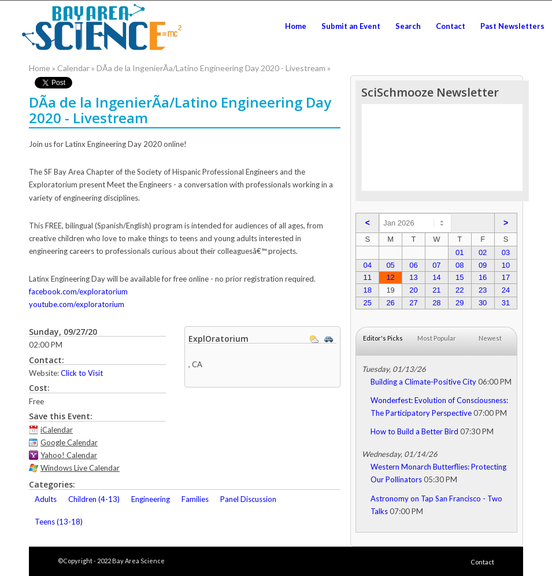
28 (436, 302)
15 (459, 277)
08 (459, 265)
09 (483, 265)
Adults (46, 499)
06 (413, 265)
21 (436, 290)
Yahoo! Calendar (68, 455)
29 (459, 302)
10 (506, 265)
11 (368, 277)
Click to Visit (82, 373)
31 (506, 302)
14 (436, 277)
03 (506, 252)
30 (483, 302)
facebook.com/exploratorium (78, 291)
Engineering (150, 499)
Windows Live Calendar (80, 467)
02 (483, 252)
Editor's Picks (383, 338)
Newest (490, 338)
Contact (482, 562)
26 (390, 302)
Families (195, 499)
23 (483, 290)
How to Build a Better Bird (414, 431)
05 (390, 265)
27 (413, 302)
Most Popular (436, 338)
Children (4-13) (94, 499)
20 (413, 290)
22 (459, 290)
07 (436, 265)
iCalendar (56, 429)
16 (483, 277)
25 (368, 302)
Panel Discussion (248, 499)
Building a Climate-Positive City (423, 381)
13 (413, 277)
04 (368, 265)
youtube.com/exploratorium (76, 304)
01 (459, 252)
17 (506, 277)
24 (506, 290)
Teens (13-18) (59, 521)
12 (390, 277)
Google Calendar (69, 442)
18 (368, 290)
